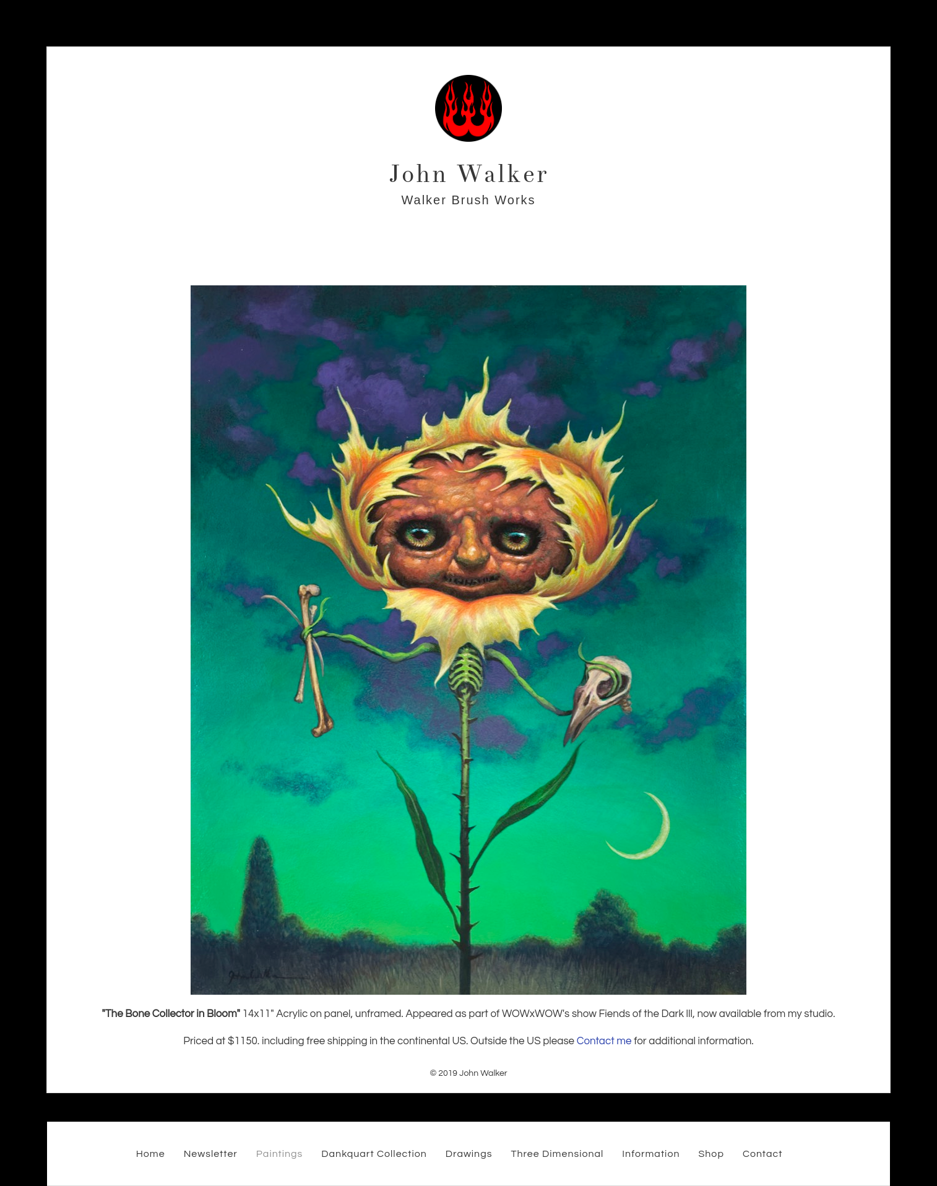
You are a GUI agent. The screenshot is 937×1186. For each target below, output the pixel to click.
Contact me (604, 1041)
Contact (762, 1154)
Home (150, 1154)
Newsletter (211, 1154)
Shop (710, 1154)
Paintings (279, 1154)
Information (651, 1154)
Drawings (469, 1154)
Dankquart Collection (374, 1154)
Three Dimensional (557, 1154)
